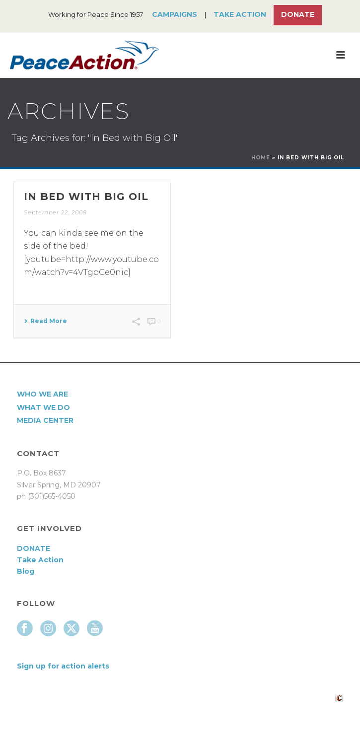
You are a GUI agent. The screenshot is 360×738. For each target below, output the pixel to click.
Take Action (240, 14)
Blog (25, 571)
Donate (297, 14)
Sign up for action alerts (63, 666)
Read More (45, 321)
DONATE (33, 548)
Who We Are (42, 394)
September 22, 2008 (55, 212)
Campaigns (174, 14)
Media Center (45, 420)
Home (260, 157)
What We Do (43, 407)
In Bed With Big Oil (86, 196)
